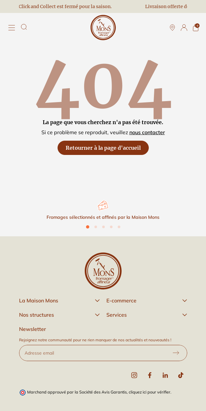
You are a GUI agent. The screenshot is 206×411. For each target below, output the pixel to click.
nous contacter (147, 132)
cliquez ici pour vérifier (149, 391)
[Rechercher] (23, 26)
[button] (59, 300)
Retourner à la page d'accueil (103, 148)
